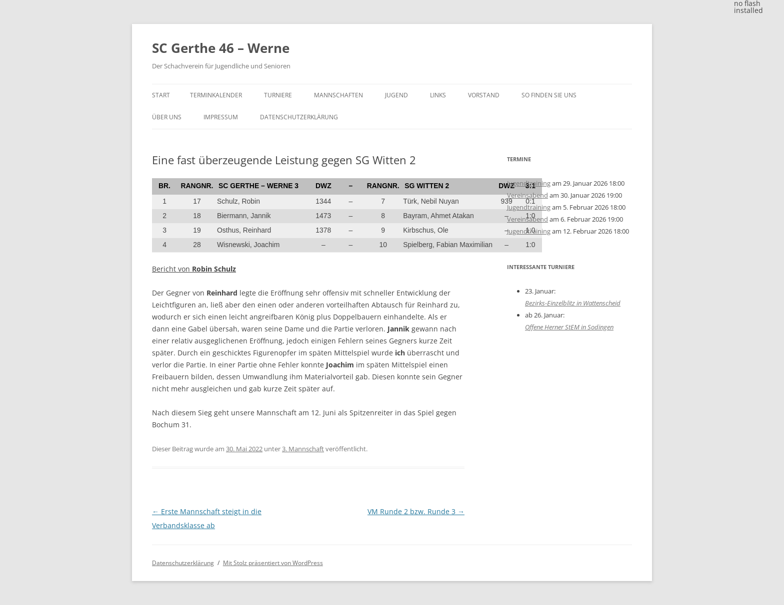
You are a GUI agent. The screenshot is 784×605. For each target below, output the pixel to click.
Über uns (167, 117)
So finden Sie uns (549, 95)
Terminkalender (216, 95)
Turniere (278, 95)
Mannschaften (338, 95)
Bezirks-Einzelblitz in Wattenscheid (572, 303)
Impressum (221, 117)
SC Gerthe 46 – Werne (221, 48)
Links (438, 95)
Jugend (396, 95)
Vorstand (484, 95)
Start (161, 95)
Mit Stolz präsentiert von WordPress (273, 563)
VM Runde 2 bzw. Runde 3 (416, 511)
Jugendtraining (528, 183)
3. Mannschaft (303, 448)
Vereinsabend (527, 195)
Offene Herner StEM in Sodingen (569, 326)
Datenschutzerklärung (299, 117)
